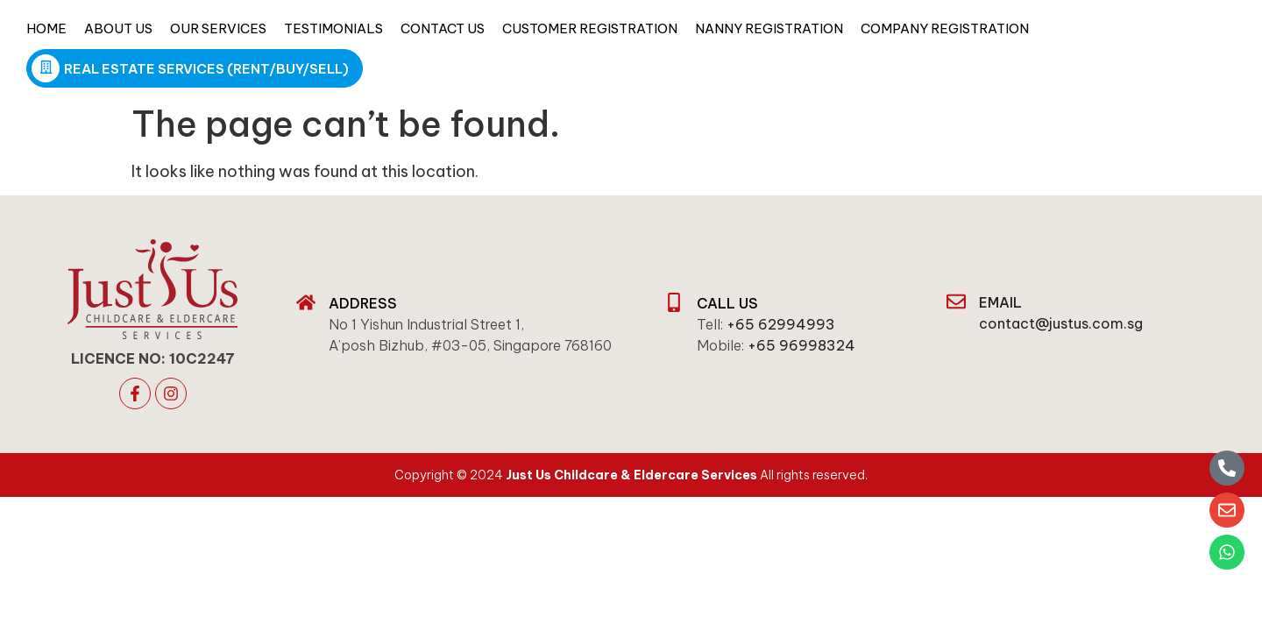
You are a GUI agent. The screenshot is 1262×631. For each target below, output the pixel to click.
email (1000, 302)
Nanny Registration (769, 28)
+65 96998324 (801, 345)
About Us (118, 28)
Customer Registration (589, 28)
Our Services (218, 28)
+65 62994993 (781, 324)
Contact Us (443, 28)
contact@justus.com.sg (1061, 323)
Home (46, 28)
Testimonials (333, 28)
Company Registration (945, 28)
